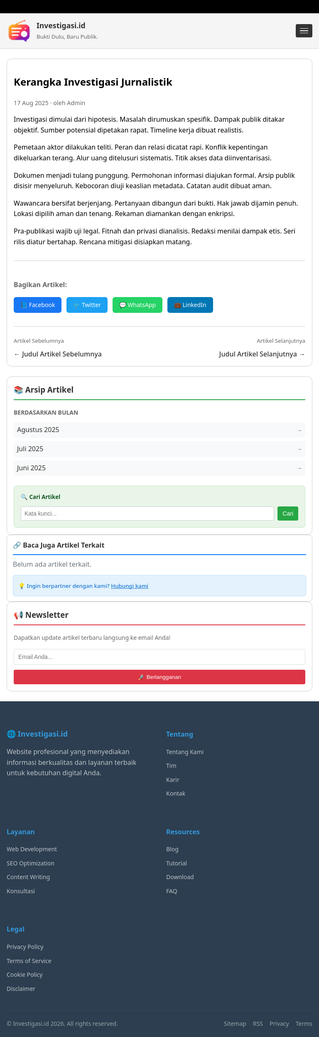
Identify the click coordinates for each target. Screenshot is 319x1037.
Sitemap (235, 1023)
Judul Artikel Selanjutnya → (262, 354)
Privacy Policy (25, 947)
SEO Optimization (30, 863)
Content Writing (28, 877)
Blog (172, 849)
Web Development (32, 849)
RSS (258, 1023)
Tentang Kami (185, 752)
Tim (171, 765)
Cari (287, 513)
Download (180, 877)
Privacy (279, 1023)
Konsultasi (21, 891)
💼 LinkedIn (190, 305)
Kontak (175, 793)
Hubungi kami (129, 586)
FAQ (171, 891)
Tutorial (176, 863)
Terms (304, 1023)
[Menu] (304, 30)
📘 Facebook (37, 305)
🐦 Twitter (87, 305)
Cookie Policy (24, 974)
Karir (172, 780)
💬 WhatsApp (137, 305)
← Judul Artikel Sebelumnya (58, 354)
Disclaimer (21, 989)
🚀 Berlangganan (159, 677)
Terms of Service (29, 961)
